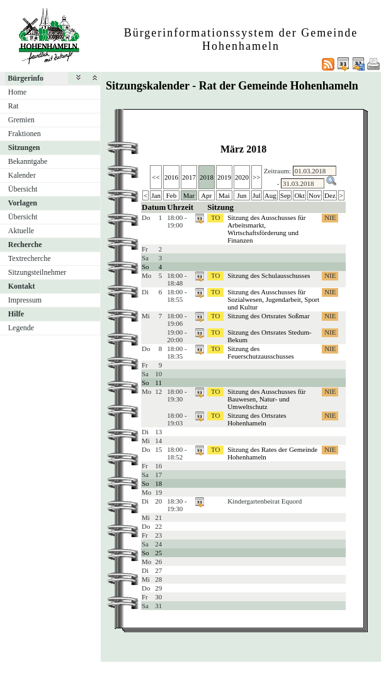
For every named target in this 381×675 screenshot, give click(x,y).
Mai (224, 195)
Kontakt (21, 286)
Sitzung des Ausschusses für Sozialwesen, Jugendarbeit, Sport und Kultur (273, 299)
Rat (13, 105)
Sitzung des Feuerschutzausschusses (260, 352)
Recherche (25, 244)
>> (256, 177)
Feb (171, 195)
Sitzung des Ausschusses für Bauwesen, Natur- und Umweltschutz (266, 399)
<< (155, 177)
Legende (21, 327)
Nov (315, 195)
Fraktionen (24, 133)
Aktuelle (21, 230)
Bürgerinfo (25, 78)
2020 (242, 177)
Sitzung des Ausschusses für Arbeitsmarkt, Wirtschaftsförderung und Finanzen (266, 229)
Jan (156, 195)
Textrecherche (29, 258)
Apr (206, 195)
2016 (171, 177)
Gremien (21, 119)
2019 (224, 177)
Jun (241, 195)
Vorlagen (22, 203)
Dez (330, 195)
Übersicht (23, 189)
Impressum (25, 300)
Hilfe (16, 313)
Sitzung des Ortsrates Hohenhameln (256, 419)
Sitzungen (24, 147)
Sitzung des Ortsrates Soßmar (268, 316)
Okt (299, 195)
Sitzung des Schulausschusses (268, 275)
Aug (270, 195)
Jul (257, 195)
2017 (189, 177)
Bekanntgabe (28, 161)
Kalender (22, 175)
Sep (285, 195)
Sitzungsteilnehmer (37, 272)
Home (17, 92)
